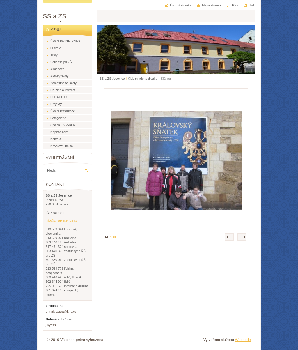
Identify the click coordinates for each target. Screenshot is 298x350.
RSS (235, 5)
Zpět (113, 236)
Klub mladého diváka (142, 78)
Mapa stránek (211, 5)
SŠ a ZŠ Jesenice (112, 78)
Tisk (252, 5)
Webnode (243, 339)
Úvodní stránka (180, 5)
